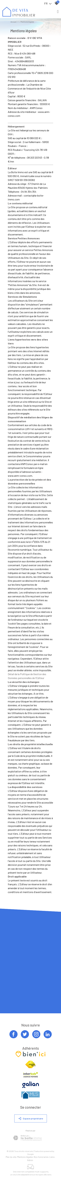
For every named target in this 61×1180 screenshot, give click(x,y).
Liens (51, 1157)
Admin (30, 1160)
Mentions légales (25, 1157)
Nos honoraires (41, 1157)
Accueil (14, 22)
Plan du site (11, 1157)
